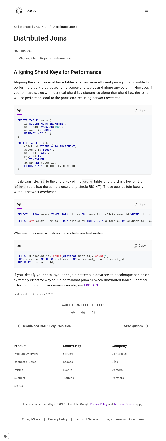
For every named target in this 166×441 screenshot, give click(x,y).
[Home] (26, 10)
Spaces (68, 376)
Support (19, 392)
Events (67, 384)
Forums (68, 368)
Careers (117, 384)
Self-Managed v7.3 (27, 26)
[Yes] (73, 327)
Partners (118, 392)
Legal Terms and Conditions (125, 433)
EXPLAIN (91, 299)
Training (68, 392)
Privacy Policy (99, 418)
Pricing (19, 384)
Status (18, 400)
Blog (115, 376)
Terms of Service (124, 418)
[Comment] (93, 327)
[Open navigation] (146, 10)
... (46, 26)
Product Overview (26, 368)
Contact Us (119, 368)
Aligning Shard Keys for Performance (45, 58)
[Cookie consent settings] (5, 436)
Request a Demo (25, 376)
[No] (83, 327)
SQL (19, 110)
